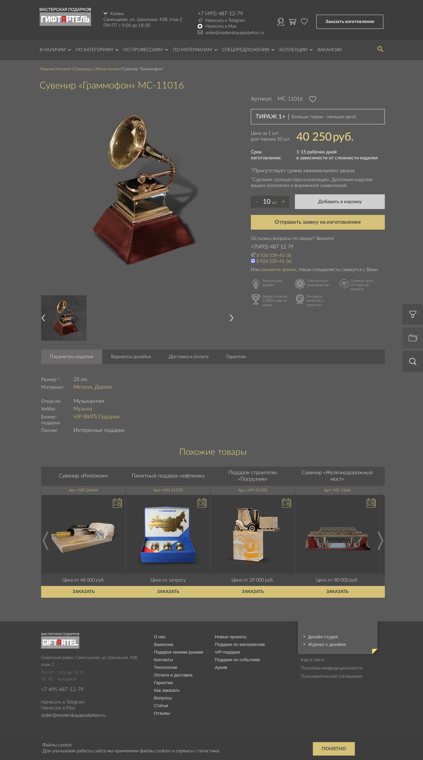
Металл (82, 387)
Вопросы (163, 697)
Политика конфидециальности (331, 668)
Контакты (163, 659)
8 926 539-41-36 (273, 255)
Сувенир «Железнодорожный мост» (337, 476)
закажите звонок (279, 269)
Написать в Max (220, 26)
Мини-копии (108, 69)
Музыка (82, 409)
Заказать (84, 591)
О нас (160, 636)
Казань (117, 13)
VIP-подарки (227, 651)
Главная (47, 69)
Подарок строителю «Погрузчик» (253, 476)
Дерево (103, 387)
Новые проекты (230, 636)
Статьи (161, 705)
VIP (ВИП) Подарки (96, 417)
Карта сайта (312, 660)
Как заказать (167, 690)
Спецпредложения (245, 50)
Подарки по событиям (237, 659)
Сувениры (83, 69)
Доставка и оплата (189, 356)
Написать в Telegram (225, 20)
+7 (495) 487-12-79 (220, 13)
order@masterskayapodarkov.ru (234, 33)
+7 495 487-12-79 (62, 689)
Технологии (165, 667)
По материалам (192, 50)
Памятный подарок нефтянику (168, 476)
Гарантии (236, 356)
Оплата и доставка (173, 674)
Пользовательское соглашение (331, 676)
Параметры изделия (71, 356)
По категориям (94, 50)
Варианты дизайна (131, 356)
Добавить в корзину (340, 201)
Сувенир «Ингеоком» (83, 476)
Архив (221, 667)
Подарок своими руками (178, 651)
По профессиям (143, 50)
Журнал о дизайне (327, 644)
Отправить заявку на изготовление (318, 222)
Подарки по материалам (240, 644)
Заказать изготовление (349, 21)
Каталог (64, 69)
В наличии (53, 50)
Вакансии (330, 50)
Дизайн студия (323, 636)
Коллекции (293, 50)
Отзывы (162, 713)
